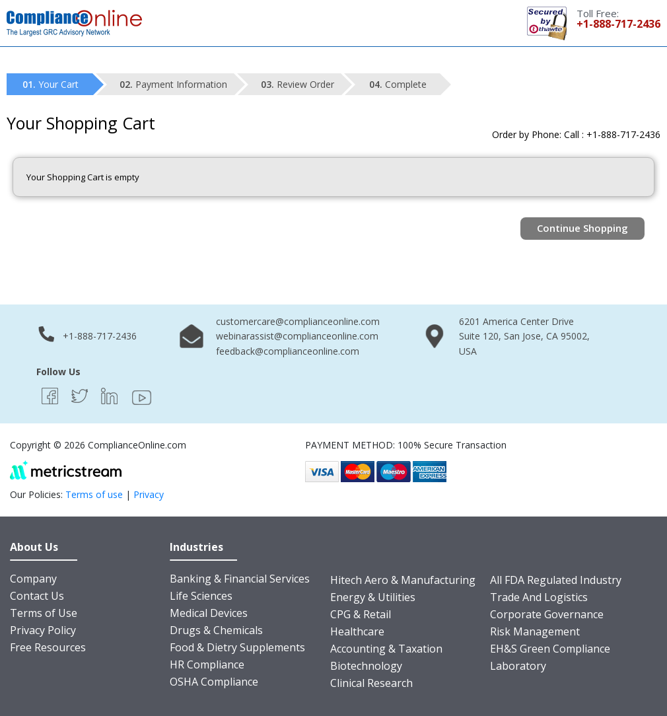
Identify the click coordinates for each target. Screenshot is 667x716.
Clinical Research (371, 683)
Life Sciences (201, 596)
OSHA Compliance (214, 681)
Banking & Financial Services (240, 578)
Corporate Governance (547, 614)
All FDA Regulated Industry (555, 580)
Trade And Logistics (539, 597)
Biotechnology (366, 666)
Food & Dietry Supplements (237, 647)
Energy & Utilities (372, 597)
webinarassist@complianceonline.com (297, 336)
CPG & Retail (360, 614)
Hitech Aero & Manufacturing (402, 580)
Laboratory (518, 666)
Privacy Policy (43, 630)
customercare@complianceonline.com (298, 321)
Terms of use (94, 494)
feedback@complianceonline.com (287, 351)
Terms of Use (43, 613)
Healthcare (357, 631)
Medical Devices (209, 613)
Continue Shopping (582, 227)
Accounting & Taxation (386, 648)
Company (33, 578)
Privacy (148, 494)
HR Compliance (207, 664)
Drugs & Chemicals (216, 630)
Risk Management (535, 631)
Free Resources (48, 647)
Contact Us (37, 596)
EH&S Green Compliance (550, 648)
